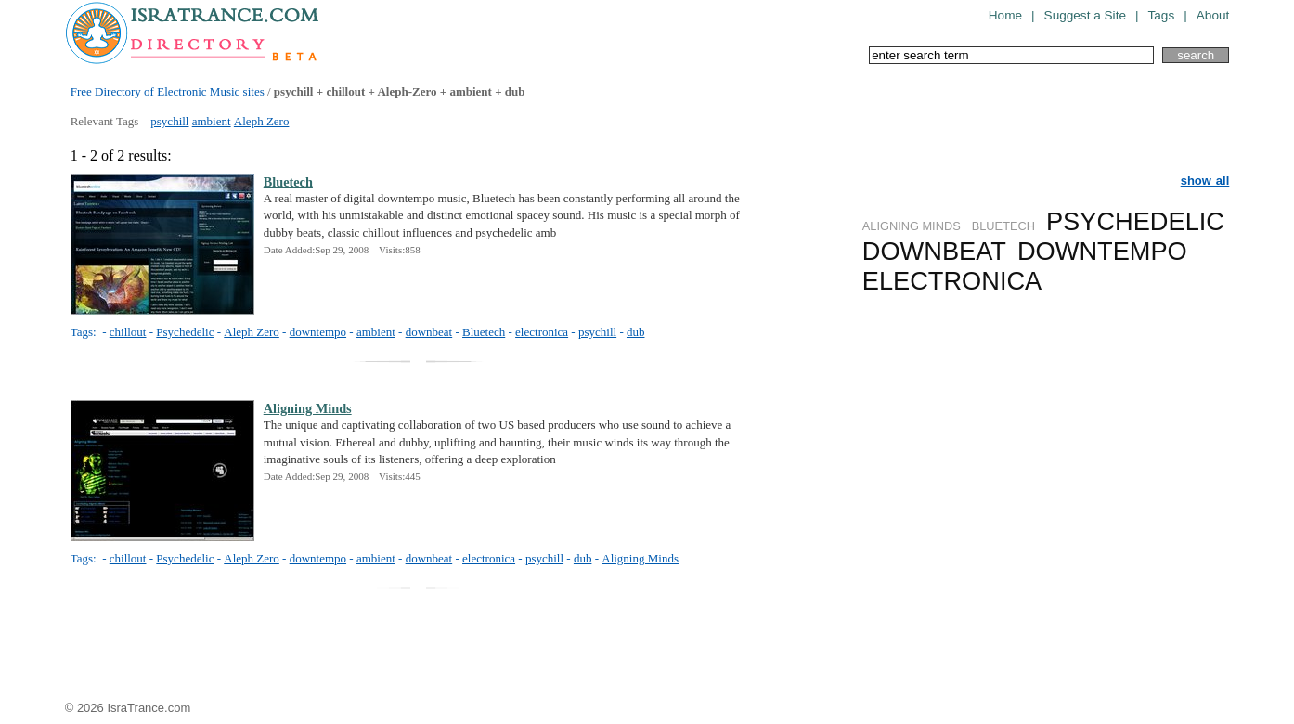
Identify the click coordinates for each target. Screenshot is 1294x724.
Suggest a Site (1085, 15)
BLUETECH (1003, 226)
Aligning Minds (308, 408)
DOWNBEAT (934, 251)
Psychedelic (185, 332)
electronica (541, 332)
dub (636, 332)
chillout (128, 332)
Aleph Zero (262, 121)
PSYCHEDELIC (1135, 221)
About (1213, 15)
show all (1205, 180)
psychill (169, 121)
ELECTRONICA (952, 280)
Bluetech (288, 182)
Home (1005, 15)
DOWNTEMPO (1102, 251)
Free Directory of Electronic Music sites (168, 91)
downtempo (318, 332)
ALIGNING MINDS (911, 226)
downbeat (429, 332)
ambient (211, 121)
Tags (1161, 15)
